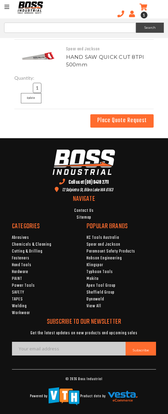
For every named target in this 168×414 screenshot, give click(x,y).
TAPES (17, 299)
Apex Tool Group (101, 285)
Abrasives (20, 237)
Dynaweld (95, 299)
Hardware (20, 272)
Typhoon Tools (100, 272)
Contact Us (84, 210)
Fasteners (20, 258)
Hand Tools (21, 265)
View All (94, 306)
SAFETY (18, 292)
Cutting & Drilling (27, 251)
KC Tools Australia (103, 237)
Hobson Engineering (104, 258)
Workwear (21, 313)
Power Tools (23, 285)
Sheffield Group (101, 292)
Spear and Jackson (103, 244)
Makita (93, 278)
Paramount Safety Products (111, 251)
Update (33, 99)
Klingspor (95, 265)
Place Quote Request (122, 121)
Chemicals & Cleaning (31, 244)
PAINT (17, 278)
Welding (19, 306)
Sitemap (84, 217)
